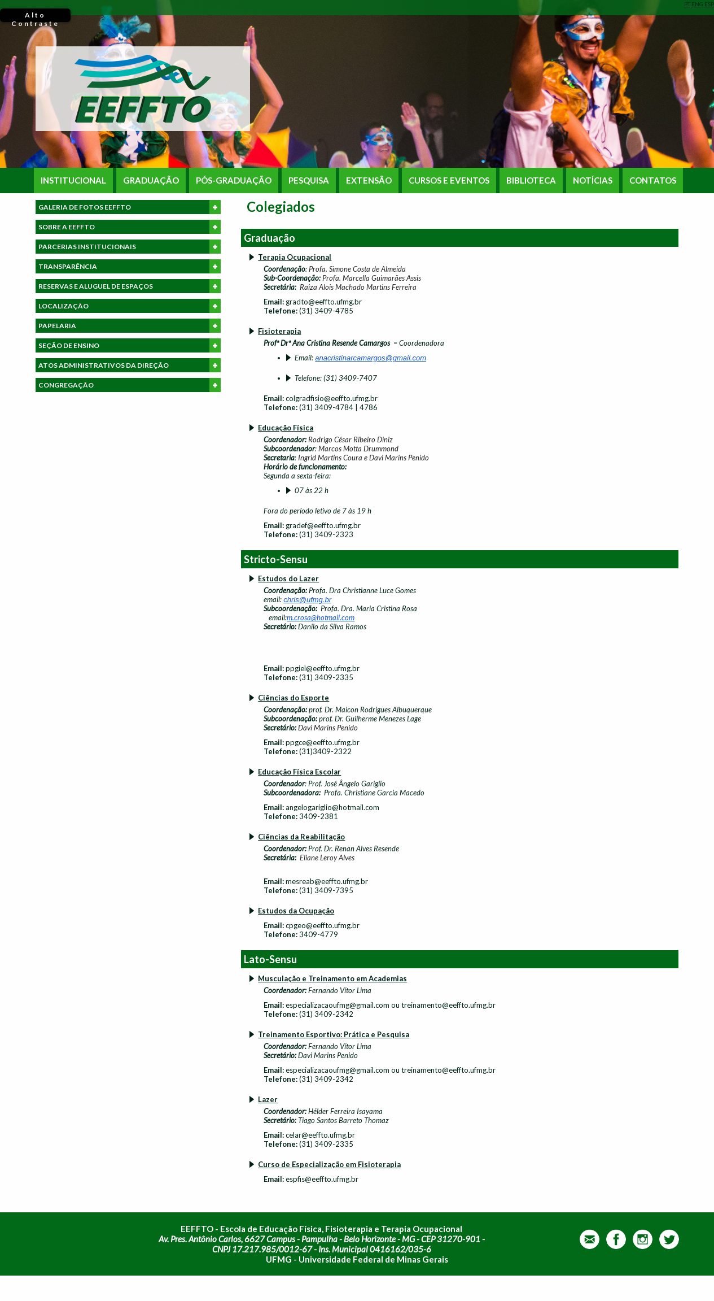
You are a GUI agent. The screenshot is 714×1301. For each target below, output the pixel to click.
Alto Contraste (35, 16)
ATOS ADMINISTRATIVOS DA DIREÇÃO (129, 365)
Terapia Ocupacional (294, 257)
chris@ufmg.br (307, 599)
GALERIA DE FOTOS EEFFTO (129, 207)
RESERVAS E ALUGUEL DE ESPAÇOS (129, 286)
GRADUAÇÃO (151, 180)
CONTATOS (652, 180)
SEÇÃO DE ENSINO (129, 345)
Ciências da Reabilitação (301, 836)
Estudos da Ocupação (296, 910)
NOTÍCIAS (592, 180)
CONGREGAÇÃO (129, 385)
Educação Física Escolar (299, 771)
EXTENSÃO (369, 180)
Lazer (268, 1099)
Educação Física (285, 427)
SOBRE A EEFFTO (129, 227)
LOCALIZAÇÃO (129, 306)
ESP (709, 4)
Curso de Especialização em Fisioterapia (329, 1164)
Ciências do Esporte (293, 697)
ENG (697, 4)
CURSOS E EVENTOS (449, 180)
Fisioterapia (279, 331)
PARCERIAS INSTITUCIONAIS (129, 247)
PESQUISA (308, 180)
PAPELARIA (129, 326)
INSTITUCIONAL (73, 180)
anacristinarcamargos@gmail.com (370, 358)
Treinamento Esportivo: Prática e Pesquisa (333, 1034)
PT (687, 4)
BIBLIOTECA (531, 180)
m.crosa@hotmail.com (320, 617)
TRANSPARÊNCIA (129, 266)
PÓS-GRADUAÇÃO (233, 180)
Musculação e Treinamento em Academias (332, 978)
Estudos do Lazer (288, 578)
